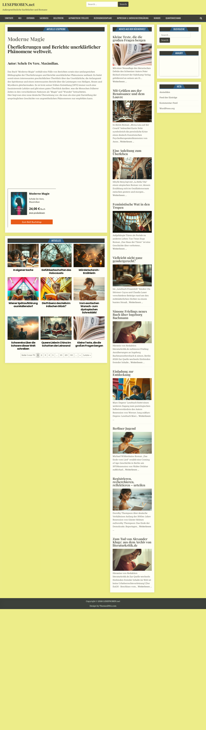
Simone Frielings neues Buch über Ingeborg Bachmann (130, 314)
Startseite (9, 18)
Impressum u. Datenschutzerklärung (133, 18)
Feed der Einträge (168, 97)
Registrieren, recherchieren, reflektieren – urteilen (129, 481)
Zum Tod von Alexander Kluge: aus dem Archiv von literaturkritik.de (132, 542)
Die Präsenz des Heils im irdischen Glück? (56, 304)
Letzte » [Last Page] (87, 355)
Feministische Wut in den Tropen (131, 206)
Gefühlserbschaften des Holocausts (56, 271)
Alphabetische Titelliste (79, 18)
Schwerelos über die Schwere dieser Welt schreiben (23, 346)
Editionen (30, 18)
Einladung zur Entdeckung (123, 373)
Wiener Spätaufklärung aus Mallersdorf (23, 304)
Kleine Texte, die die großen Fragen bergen (89, 344)
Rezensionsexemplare (103, 18)
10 (61, 355)
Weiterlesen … (120, 81)
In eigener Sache (23, 270)
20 (66, 355)
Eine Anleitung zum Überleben (127, 152)
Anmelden (164, 92)
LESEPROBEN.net (18, 4)
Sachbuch (44, 18)
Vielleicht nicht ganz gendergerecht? (127, 259)
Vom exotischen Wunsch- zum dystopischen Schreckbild (89, 307)
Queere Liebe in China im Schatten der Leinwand (56, 344)
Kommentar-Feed (168, 103)
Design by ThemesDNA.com (103, 606)
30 (71, 355)
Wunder (157, 18)
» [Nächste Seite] (80, 355)
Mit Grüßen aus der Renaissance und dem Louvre (129, 93)
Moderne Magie (26, 38)
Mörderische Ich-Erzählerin (89, 271)
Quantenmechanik (173, 18)
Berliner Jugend (124, 428)
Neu (19, 18)
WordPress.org (167, 108)
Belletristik (58, 18)
